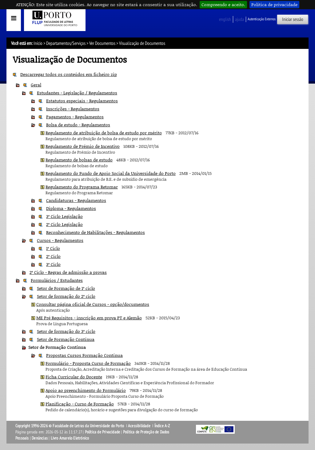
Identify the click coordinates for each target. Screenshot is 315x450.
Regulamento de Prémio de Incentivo (83, 146)
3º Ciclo (53, 264)
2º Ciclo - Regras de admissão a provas (68, 272)
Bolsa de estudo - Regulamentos (78, 125)
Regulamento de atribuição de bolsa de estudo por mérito (104, 133)
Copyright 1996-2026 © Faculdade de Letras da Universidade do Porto (70, 425)
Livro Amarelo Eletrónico (70, 438)
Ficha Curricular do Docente (74, 377)
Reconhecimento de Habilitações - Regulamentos (95, 232)
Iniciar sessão (292, 19)
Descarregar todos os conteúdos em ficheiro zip (68, 74)
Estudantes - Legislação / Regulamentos (77, 93)
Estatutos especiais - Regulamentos (82, 101)
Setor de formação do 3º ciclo (66, 331)
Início (38, 43)
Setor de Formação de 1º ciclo (66, 288)
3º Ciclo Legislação (64, 216)
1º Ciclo (53, 248)
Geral (36, 85)
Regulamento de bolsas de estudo (79, 160)
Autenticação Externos (262, 19)
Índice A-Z (162, 425)
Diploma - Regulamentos (71, 208)
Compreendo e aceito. (223, 4)
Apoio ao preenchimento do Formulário (86, 390)
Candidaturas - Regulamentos (76, 200)
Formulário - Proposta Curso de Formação (88, 363)
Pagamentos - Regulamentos (75, 117)
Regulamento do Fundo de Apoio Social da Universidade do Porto (111, 173)
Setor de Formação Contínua (65, 339)
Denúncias (40, 438)
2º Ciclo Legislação (64, 224)
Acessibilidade (139, 425)
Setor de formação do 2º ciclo (66, 296)
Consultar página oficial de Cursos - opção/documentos (92, 304)
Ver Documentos (102, 43)
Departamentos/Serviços (66, 43)
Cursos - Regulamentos (60, 240)
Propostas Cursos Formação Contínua (84, 355)
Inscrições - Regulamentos (72, 109)
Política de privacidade (274, 4)
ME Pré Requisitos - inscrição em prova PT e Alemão (89, 318)
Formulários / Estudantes (57, 280)
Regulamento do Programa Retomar (82, 187)
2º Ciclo (53, 256)
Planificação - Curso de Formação (80, 404)
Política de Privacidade (102, 432)
